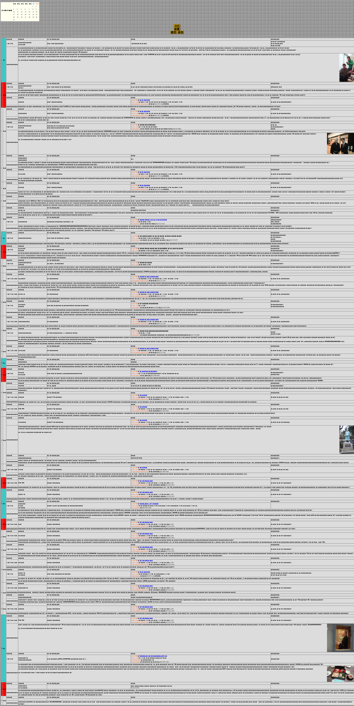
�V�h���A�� (146, 481)
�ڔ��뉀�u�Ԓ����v (148, 371)
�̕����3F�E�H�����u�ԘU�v (153, 656)
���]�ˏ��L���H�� (149, 276)
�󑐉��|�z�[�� (143, 395)
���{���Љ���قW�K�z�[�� (153, 220)
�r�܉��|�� (145, 100)
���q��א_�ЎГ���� (149, 504)
